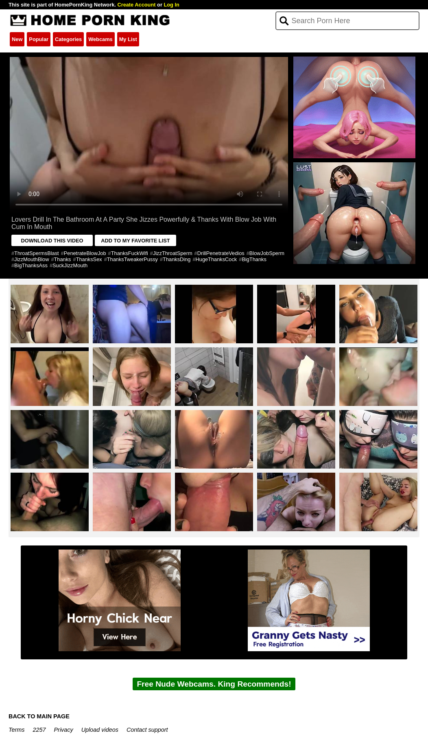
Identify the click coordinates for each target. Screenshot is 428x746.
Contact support (147, 729)
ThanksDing (176, 259)
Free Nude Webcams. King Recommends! (214, 684)
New (17, 39)
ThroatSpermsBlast (36, 253)
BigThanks (254, 259)
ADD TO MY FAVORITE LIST (135, 241)
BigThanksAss (31, 265)
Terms (16, 729)
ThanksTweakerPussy (132, 259)
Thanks (62, 259)
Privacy (63, 729)
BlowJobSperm (266, 253)
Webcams (100, 39)
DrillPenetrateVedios (221, 253)
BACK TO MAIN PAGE (39, 716)
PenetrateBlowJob (85, 253)
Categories (68, 39)
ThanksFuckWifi (129, 253)
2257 (39, 729)
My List (128, 39)
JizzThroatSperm (172, 253)
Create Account (136, 5)
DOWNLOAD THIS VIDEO (52, 241)
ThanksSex (89, 259)
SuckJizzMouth (69, 265)
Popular (38, 39)
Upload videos (99, 729)
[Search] (347, 20)
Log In (171, 5)
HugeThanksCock (216, 259)
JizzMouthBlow (31, 259)
